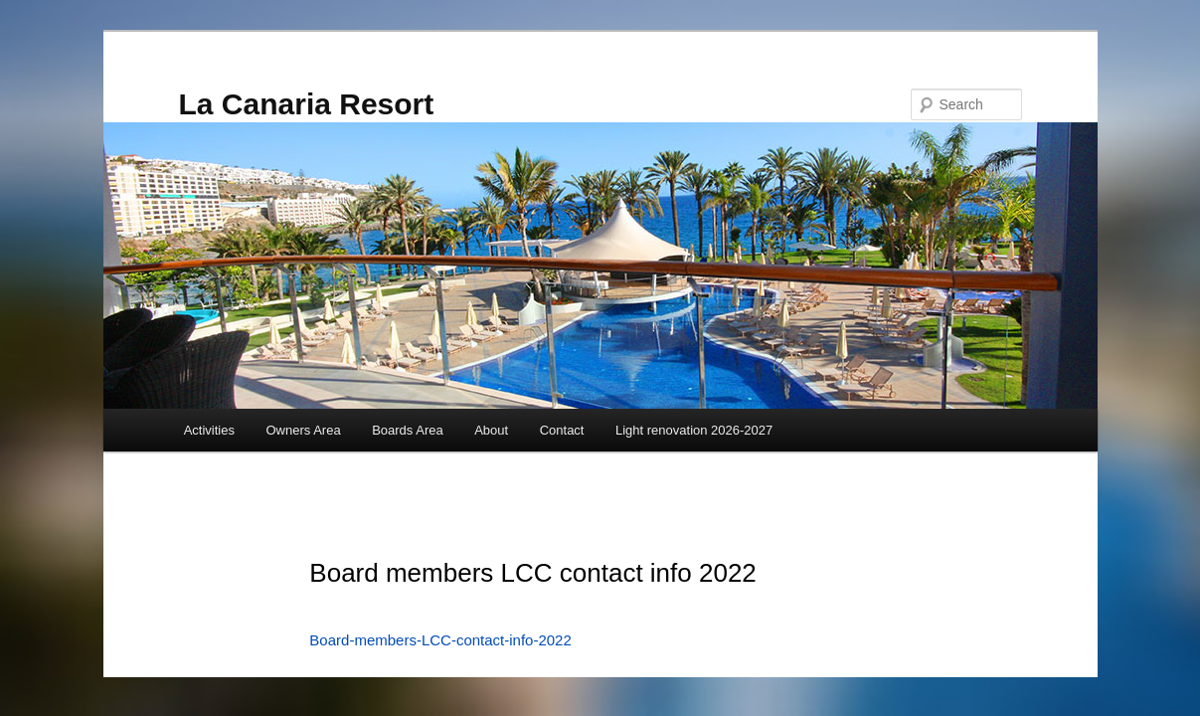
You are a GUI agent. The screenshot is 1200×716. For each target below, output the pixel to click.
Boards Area (407, 430)
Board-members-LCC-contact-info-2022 (440, 639)
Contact (562, 430)
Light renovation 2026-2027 (693, 430)
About (491, 430)
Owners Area (302, 430)
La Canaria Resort (306, 104)
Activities (209, 430)
